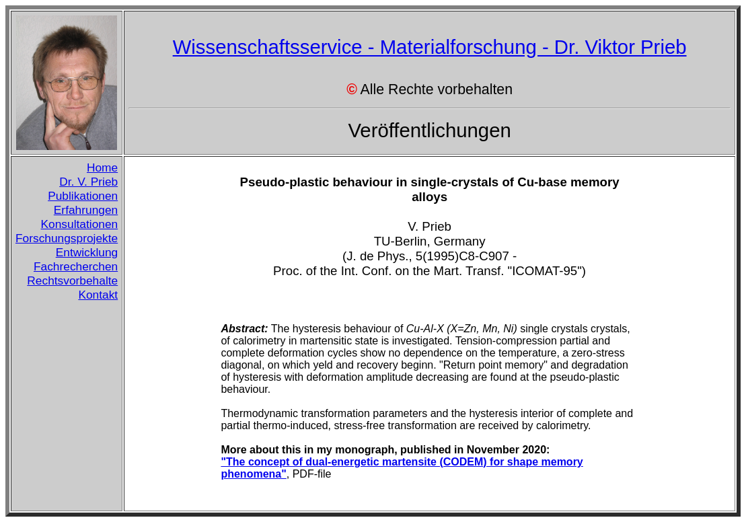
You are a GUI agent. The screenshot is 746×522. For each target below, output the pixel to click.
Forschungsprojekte (66, 238)
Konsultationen (79, 224)
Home (102, 167)
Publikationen (83, 195)
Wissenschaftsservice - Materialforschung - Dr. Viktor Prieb (430, 47)
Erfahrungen (86, 210)
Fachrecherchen (76, 266)
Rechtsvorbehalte (72, 280)
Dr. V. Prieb (88, 181)
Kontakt (98, 294)
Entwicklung (87, 252)
